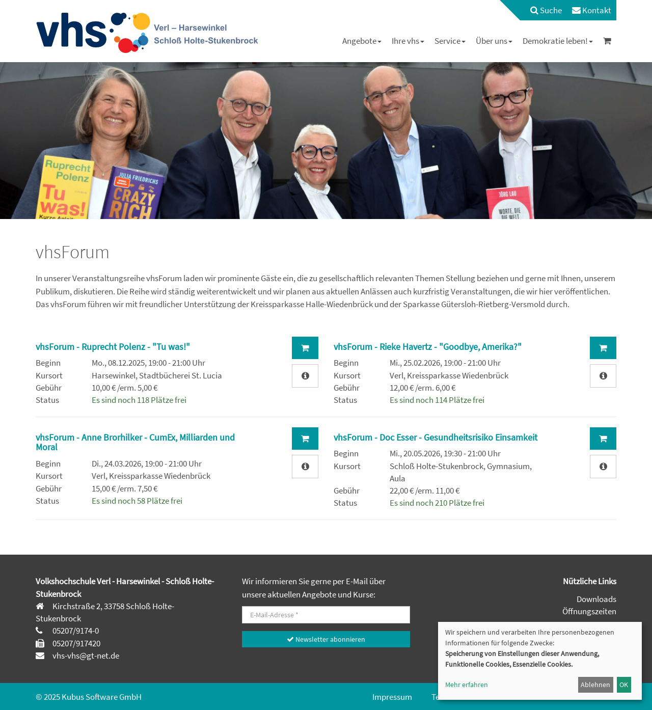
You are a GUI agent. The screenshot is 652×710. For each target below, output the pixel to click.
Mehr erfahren (466, 684)
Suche (546, 10)
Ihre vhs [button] (408, 40)
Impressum (392, 696)
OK (623, 684)
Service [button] (450, 40)
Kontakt (591, 10)
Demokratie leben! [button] (558, 40)
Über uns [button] (494, 40)
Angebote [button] (362, 40)
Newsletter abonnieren (326, 639)
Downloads (596, 599)
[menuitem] (541, 10)
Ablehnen (595, 684)
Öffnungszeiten (589, 611)
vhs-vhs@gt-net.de (85, 655)
